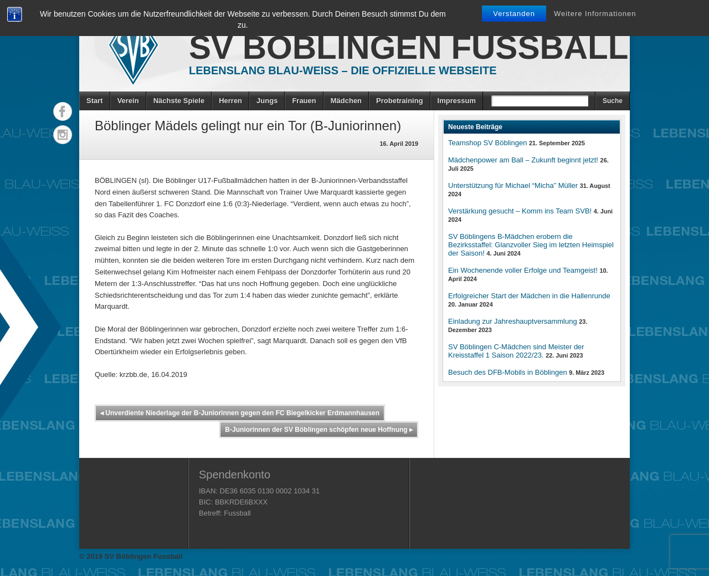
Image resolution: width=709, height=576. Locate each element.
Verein (128, 100)
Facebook (63, 111)
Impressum (457, 100)
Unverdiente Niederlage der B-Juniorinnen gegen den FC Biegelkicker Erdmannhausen (239, 413)
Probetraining (399, 100)
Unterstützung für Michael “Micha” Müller (513, 185)
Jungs (267, 100)
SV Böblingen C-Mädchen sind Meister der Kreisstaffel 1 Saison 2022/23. (516, 351)
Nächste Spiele (179, 100)
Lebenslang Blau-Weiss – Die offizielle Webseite (343, 70)
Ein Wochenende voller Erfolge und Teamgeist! (523, 270)
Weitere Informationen (595, 13)
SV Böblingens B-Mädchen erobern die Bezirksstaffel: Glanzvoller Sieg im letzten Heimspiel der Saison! (531, 244)
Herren (230, 100)
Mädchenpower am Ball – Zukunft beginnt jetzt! (523, 160)
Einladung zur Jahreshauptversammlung (512, 321)
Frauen (304, 100)
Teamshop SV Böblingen (487, 143)
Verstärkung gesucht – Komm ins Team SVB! (520, 211)
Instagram (63, 135)
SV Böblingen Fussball (408, 47)
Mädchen (346, 100)
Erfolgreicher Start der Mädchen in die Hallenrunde (529, 296)
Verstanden (514, 13)
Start (94, 100)
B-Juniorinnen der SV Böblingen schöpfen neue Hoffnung (319, 430)
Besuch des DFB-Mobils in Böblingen (507, 372)
